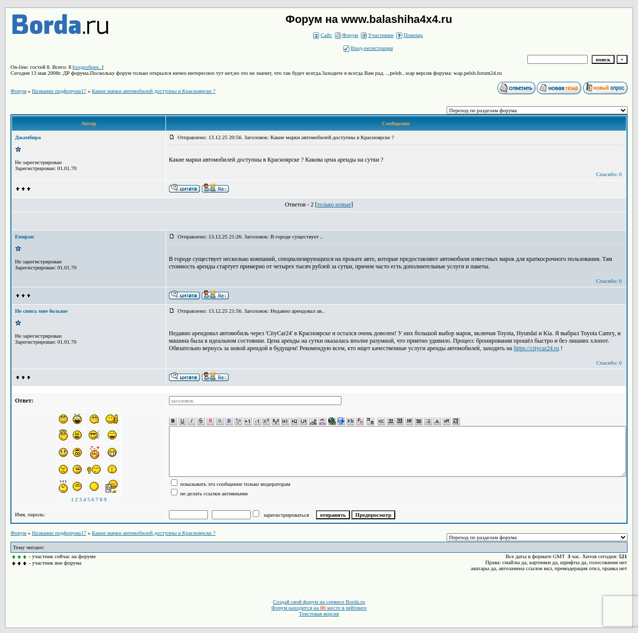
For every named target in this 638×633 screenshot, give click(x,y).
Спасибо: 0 (609, 174)
